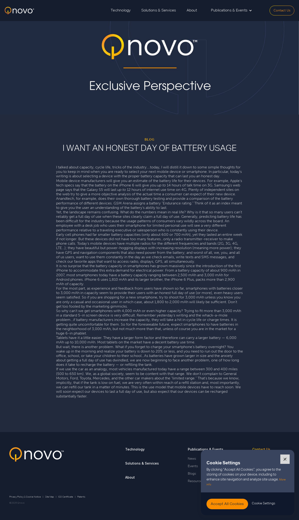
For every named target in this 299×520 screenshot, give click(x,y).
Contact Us (282, 10)
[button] (231, 11)
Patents (81, 497)
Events (193, 466)
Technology (121, 10)
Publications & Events (205, 449)
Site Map (49, 497)
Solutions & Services (158, 10)
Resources (196, 481)
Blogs (192, 473)
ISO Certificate (65, 497)
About (192, 10)
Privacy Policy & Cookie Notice (25, 497)
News (192, 458)
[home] (19, 11)
